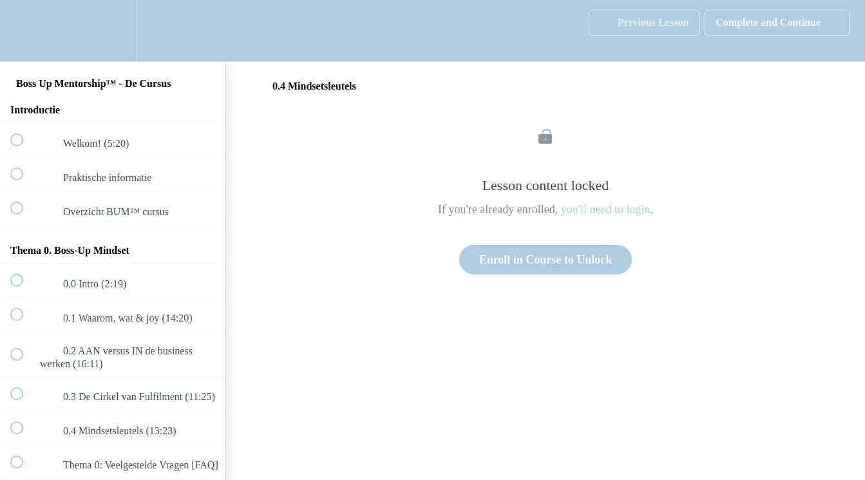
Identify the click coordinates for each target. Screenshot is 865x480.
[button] (24, 30)
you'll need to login (606, 209)
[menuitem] (113, 30)
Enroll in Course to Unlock (546, 259)
